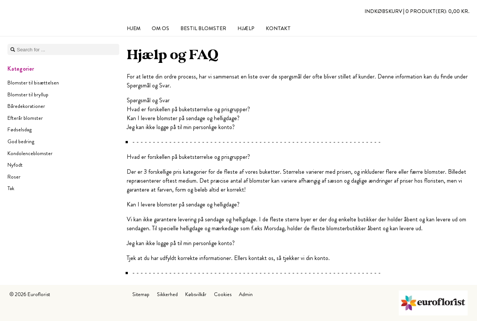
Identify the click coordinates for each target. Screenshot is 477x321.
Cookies (222, 294)
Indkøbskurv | (417, 11)
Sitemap (140, 294)
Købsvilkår (195, 294)
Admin (246, 294)
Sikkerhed (167, 294)
